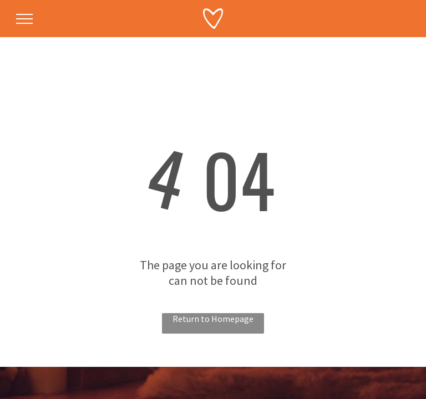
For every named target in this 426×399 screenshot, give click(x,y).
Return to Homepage (213, 318)
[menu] (24, 18)
